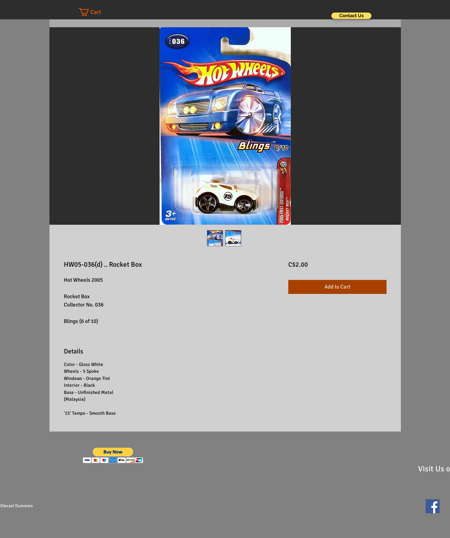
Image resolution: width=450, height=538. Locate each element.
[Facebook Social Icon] (433, 506)
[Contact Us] (351, 16)
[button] (97, 12)
